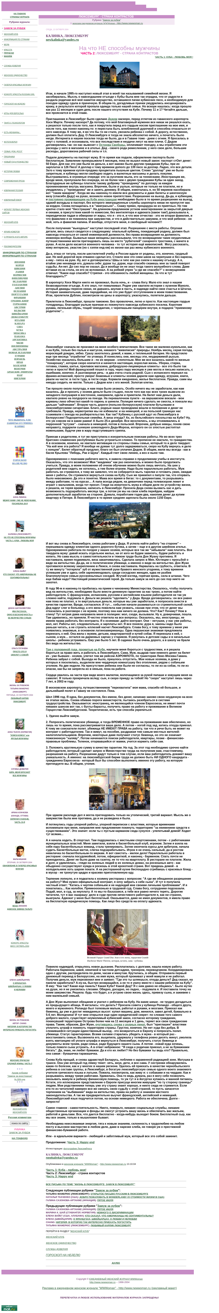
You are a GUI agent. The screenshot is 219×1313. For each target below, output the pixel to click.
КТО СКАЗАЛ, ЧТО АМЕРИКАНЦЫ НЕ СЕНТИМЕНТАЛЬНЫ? (119, 1215)
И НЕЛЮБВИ (19, 990)
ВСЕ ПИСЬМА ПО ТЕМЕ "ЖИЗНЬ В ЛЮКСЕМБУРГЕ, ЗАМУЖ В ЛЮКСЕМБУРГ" (90, 1184)
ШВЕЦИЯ (19, 268)
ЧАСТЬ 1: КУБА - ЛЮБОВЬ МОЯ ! (174, 57)
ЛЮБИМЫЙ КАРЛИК (20, 698)
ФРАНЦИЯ (20, 297)
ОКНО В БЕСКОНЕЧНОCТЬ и (20, 615)
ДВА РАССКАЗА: (19, 611)
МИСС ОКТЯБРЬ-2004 (19, 946)
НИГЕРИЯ (20, 378)
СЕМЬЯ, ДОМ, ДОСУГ (13, 151)
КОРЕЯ (20, 265)
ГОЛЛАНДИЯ (19, 284)
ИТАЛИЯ (20, 320)
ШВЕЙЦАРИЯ (20, 313)
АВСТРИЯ (20, 307)
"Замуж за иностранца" (19, 1076)
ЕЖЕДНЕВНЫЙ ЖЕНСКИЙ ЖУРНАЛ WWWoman (116, 1279)
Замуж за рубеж (111, 20)
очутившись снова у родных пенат (120, 1024)
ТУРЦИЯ (20, 355)
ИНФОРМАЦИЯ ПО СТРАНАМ (16, 39)
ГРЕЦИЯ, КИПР (20, 300)
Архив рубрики (20, 1072)
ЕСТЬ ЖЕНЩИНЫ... (12, 132)
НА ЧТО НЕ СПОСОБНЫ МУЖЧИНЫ (20, 537)
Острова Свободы (112, 144)
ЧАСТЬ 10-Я (19, 822)
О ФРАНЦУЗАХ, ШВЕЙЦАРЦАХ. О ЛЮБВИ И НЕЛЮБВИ (105, 1219)
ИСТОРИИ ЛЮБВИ (12, 171)
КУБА (19, 329)
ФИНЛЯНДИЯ (20, 278)
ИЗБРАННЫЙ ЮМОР (13, 200)
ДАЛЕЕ (116, 1263)
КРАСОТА (8, 50)
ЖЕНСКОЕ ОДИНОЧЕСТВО (15, 75)
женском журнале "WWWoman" (81, 1164)
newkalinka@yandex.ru (62, 39)
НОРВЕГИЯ (19, 275)
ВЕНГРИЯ (19, 368)
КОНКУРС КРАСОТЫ (20, 943)
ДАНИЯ (19, 271)
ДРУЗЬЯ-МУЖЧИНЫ (19, 739)
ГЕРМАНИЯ (20, 304)
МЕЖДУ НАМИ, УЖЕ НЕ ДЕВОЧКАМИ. (19, 500)
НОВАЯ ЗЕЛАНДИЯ (20, 352)
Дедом (112, 119)
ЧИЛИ (19, 342)
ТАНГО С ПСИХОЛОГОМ (14, 123)
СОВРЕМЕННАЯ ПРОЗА (14, 181)
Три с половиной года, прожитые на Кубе (75, 649)
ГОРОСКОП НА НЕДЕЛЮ (14, 104)
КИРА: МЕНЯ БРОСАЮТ (19, 772)
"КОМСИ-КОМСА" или (19, 735)
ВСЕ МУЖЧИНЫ (20, 776)
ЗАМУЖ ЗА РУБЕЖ (19, 1132)
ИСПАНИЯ (19, 291)
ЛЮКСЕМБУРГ (20, 317)
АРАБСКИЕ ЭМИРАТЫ (20, 371)
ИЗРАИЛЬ (19, 359)
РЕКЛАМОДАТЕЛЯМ (12, 246)
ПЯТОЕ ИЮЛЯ (105, 1200)
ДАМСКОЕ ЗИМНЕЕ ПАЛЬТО (19, 909)
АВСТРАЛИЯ (19, 349)
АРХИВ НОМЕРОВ (12, 232)
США (20, 326)
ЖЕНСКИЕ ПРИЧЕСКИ (19, 1060)
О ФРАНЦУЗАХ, (20, 983)
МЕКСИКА (19, 333)
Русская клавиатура (19, 1117)
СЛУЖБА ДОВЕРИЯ (12, 66)
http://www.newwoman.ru (113, 1164)
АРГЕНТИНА (19, 339)
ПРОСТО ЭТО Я (20, 652)
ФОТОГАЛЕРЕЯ (10, 142)
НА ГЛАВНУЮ (20, 14)
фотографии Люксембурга (77, 1148)
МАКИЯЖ (8, 56)
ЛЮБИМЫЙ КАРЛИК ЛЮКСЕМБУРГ (111, 1225)
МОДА (6, 45)
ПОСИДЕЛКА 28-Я (20, 504)
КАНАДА (20, 323)
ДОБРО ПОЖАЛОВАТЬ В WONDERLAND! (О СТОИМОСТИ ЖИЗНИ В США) (122, 1197)
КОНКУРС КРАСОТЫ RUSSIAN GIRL (19, 94)
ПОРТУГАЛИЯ (20, 294)
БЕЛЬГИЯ (19, 310)
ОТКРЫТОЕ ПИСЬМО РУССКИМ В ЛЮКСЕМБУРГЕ (119, 1193)
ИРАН (20, 362)
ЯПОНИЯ (19, 262)
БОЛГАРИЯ (19, 365)
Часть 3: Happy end (81, 1142)
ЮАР (19, 375)
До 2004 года (19, 1079)
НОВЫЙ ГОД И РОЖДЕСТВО (16, 162)
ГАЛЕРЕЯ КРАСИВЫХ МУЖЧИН (17, 85)
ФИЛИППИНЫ (19, 346)
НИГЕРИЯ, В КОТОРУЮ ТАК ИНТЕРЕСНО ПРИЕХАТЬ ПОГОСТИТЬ (93, 1222)
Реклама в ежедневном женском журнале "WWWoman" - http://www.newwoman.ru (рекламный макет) (109, 1288)
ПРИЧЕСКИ (9, 53)
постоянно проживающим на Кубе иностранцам (83, 199)
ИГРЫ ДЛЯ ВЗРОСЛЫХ (14, 113)
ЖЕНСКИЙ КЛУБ (11, 34)
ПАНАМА (19, 336)
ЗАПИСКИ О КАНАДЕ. (19, 819)
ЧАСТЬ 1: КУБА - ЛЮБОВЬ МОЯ (20, 541)
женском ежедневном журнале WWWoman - (107, 23)
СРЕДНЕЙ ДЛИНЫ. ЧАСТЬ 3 (19, 1064)
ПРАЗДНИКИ (9, 157)
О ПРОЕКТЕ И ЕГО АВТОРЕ (16, 237)
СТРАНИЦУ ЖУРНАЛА (19, 17)
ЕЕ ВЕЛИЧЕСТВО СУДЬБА (19, 618)
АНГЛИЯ (20, 287)
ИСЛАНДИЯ (20, 281)
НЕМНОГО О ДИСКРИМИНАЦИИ (115, 1212)
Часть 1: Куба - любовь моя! (66, 1169)
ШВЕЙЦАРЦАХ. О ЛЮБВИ (19, 986)
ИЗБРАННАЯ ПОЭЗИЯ (13, 190)
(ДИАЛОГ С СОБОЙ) (19, 655)
